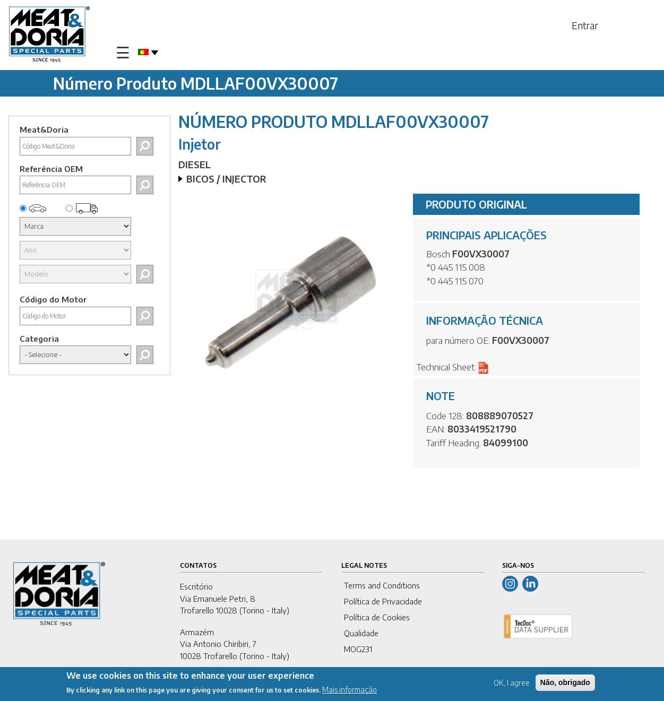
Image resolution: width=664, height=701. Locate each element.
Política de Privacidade (383, 601)
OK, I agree (512, 683)
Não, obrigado (565, 683)
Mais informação (349, 690)
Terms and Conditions (382, 585)
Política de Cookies (377, 617)
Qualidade (361, 633)
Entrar (585, 25)
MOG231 (358, 649)
